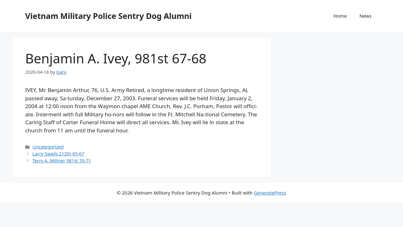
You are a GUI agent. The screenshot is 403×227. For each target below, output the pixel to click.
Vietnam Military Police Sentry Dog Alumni (108, 15)
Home (340, 16)
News (365, 16)
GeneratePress (270, 192)
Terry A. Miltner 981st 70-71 (61, 161)
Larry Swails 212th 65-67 (58, 154)
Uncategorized (48, 147)
